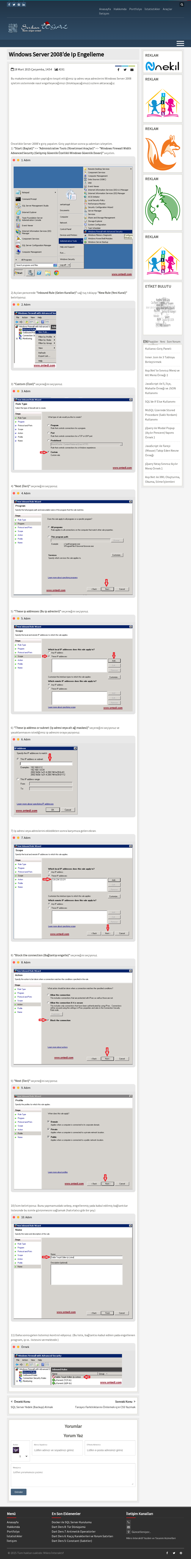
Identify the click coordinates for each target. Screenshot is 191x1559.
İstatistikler (152, 9)
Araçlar (167, 9)
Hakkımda (120, 9)
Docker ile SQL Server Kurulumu (72, 1522)
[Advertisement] (73, 113)
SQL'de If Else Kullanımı (160, 401)
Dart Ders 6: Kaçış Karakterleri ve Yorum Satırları (82, 1536)
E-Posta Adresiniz (94, 1444)
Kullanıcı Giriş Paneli (158, 348)
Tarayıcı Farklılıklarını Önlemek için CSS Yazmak (105, 1407)
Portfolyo (135, 9)
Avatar (15, 1444)
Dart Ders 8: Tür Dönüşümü (68, 1527)
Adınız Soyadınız (40, 1444)
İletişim (104, 13)
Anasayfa (105, 9)
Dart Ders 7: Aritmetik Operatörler (74, 1531)
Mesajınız (17, 1467)
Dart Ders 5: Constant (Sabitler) (72, 1541)
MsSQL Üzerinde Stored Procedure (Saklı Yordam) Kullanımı (161, 414)
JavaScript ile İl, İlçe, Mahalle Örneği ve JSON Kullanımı (160, 388)
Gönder (19, 1492)
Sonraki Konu (125, 1401)
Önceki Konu (20, 1401)
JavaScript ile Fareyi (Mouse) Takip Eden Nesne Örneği (162, 450)
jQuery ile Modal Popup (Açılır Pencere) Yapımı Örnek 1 (160, 432)
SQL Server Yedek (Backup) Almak (32, 1407)
